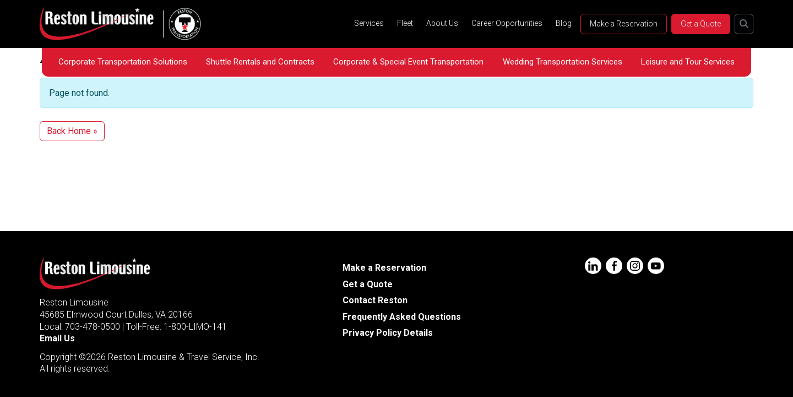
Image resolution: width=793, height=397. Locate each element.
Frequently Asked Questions (402, 317)
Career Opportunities (506, 23)
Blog (564, 23)
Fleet (405, 23)
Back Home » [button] (72, 131)
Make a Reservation (624, 23)
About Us (442, 23)
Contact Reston (375, 300)
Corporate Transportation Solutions (122, 62)
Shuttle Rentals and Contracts (260, 62)
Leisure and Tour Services (688, 62)
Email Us (57, 338)
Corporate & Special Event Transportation (408, 62)
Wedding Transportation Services (562, 62)
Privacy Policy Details (388, 333)
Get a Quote (701, 23)
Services (369, 23)
